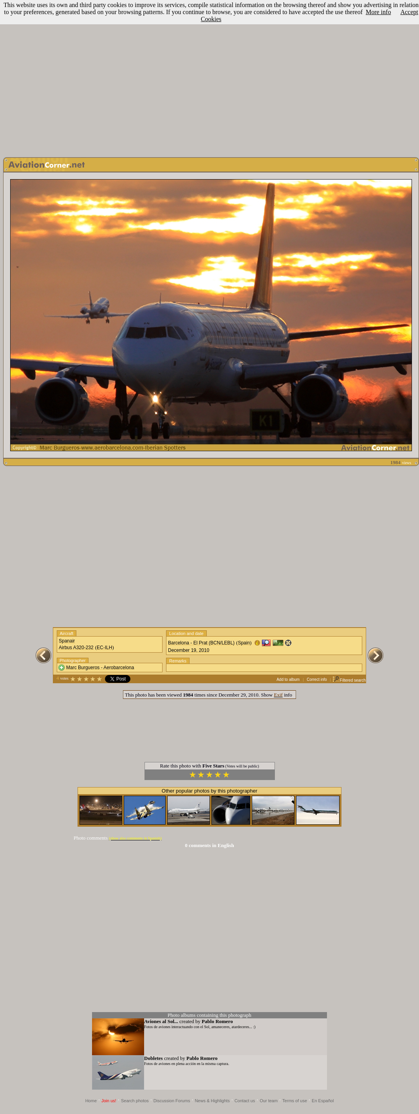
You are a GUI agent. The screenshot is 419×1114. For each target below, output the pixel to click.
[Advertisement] (208, 76)
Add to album (288, 679)
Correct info (317, 679)
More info (378, 12)
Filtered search (349, 680)
